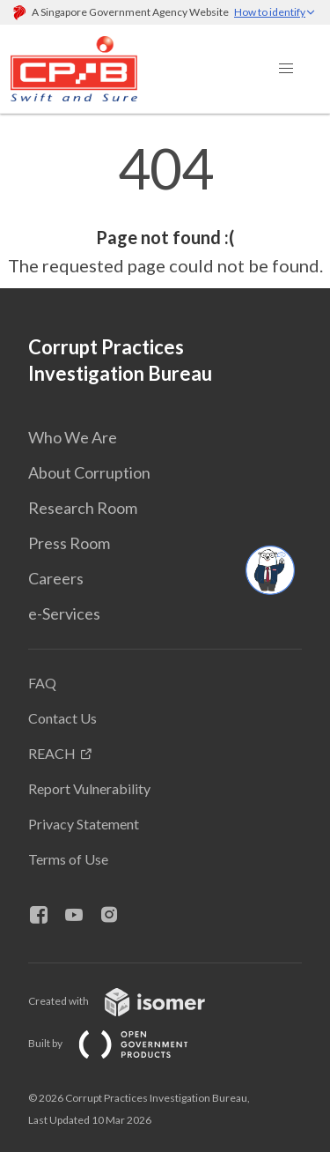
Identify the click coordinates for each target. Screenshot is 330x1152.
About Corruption (89, 472)
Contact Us (62, 718)
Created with (130, 1000)
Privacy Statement (83, 823)
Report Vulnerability (89, 788)
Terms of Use (68, 859)
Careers (56, 578)
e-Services (64, 613)
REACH (52, 753)
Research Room (82, 507)
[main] (165, 209)
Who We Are (72, 437)
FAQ (42, 682)
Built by (122, 1043)
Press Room (69, 543)
